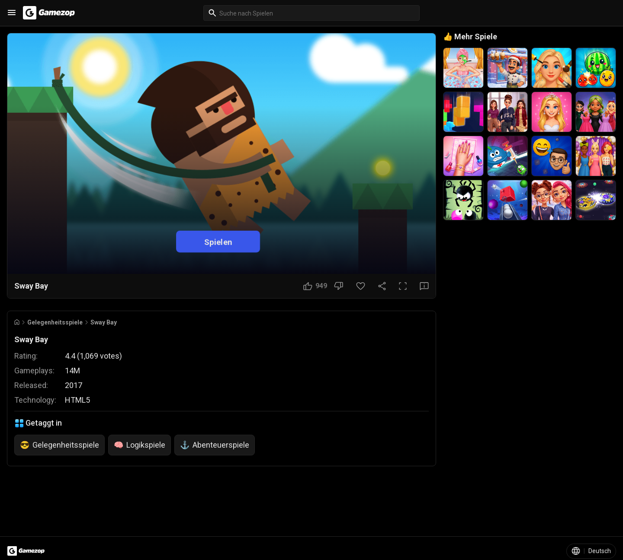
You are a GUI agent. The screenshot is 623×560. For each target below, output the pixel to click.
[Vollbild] (403, 286)
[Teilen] (382, 286)
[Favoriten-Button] (360, 286)
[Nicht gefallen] (338, 286)
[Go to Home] (16, 322)
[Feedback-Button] (424, 286)
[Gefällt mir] (315, 286)
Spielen (218, 241)
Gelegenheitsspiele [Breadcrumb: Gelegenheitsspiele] (55, 322)
